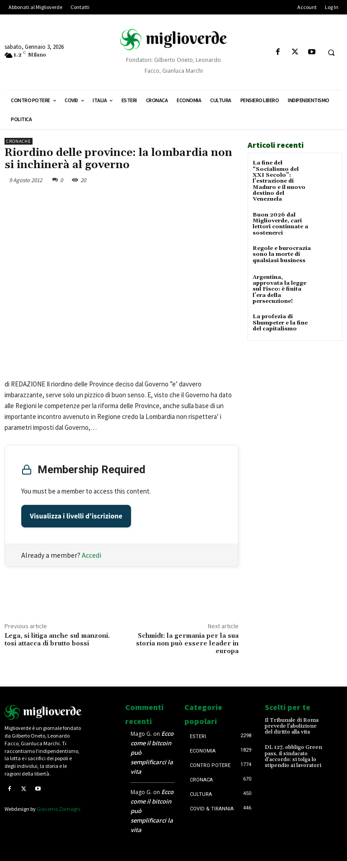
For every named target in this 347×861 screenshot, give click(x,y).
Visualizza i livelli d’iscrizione (76, 516)
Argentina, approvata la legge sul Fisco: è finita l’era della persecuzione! (279, 288)
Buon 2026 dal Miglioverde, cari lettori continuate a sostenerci (280, 223)
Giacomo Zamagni (58, 808)
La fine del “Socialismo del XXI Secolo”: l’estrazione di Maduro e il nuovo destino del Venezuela (279, 181)
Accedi (91, 555)
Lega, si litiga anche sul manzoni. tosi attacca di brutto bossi (57, 640)
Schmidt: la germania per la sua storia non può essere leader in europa (187, 643)
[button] (331, 52)
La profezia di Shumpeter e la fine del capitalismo (280, 321)
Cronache (19, 141)
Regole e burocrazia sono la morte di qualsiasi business (282, 253)
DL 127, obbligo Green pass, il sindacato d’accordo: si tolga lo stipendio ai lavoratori (293, 756)
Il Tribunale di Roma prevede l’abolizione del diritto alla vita (291, 726)
